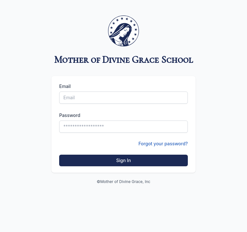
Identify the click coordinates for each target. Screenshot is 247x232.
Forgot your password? (163, 143)
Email (65, 86)
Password (69, 115)
